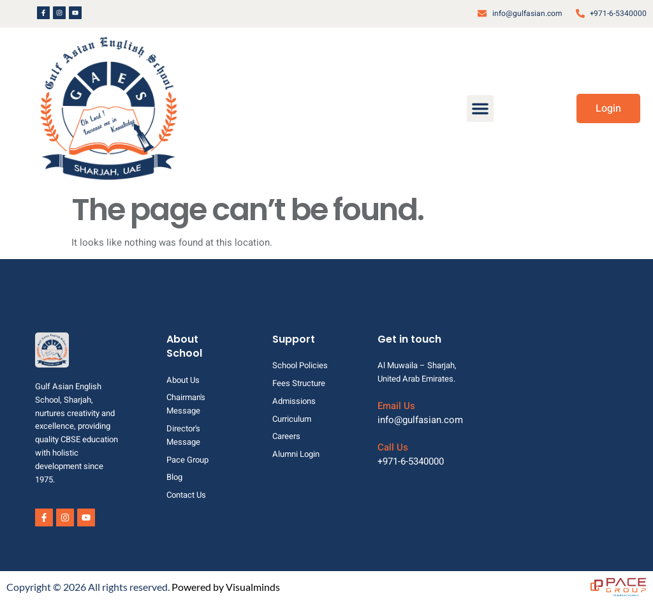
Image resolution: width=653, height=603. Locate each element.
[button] (480, 108)
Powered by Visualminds (226, 587)
